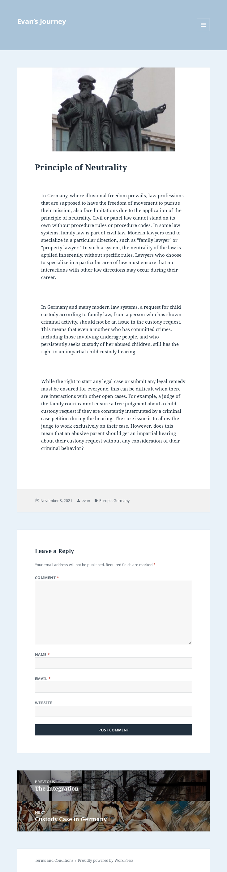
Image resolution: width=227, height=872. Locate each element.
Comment (47, 577)
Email (43, 678)
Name (42, 654)
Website (43, 702)
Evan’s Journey (41, 21)
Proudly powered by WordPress (105, 860)
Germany (122, 500)
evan (86, 500)
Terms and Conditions (54, 860)
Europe (105, 500)
